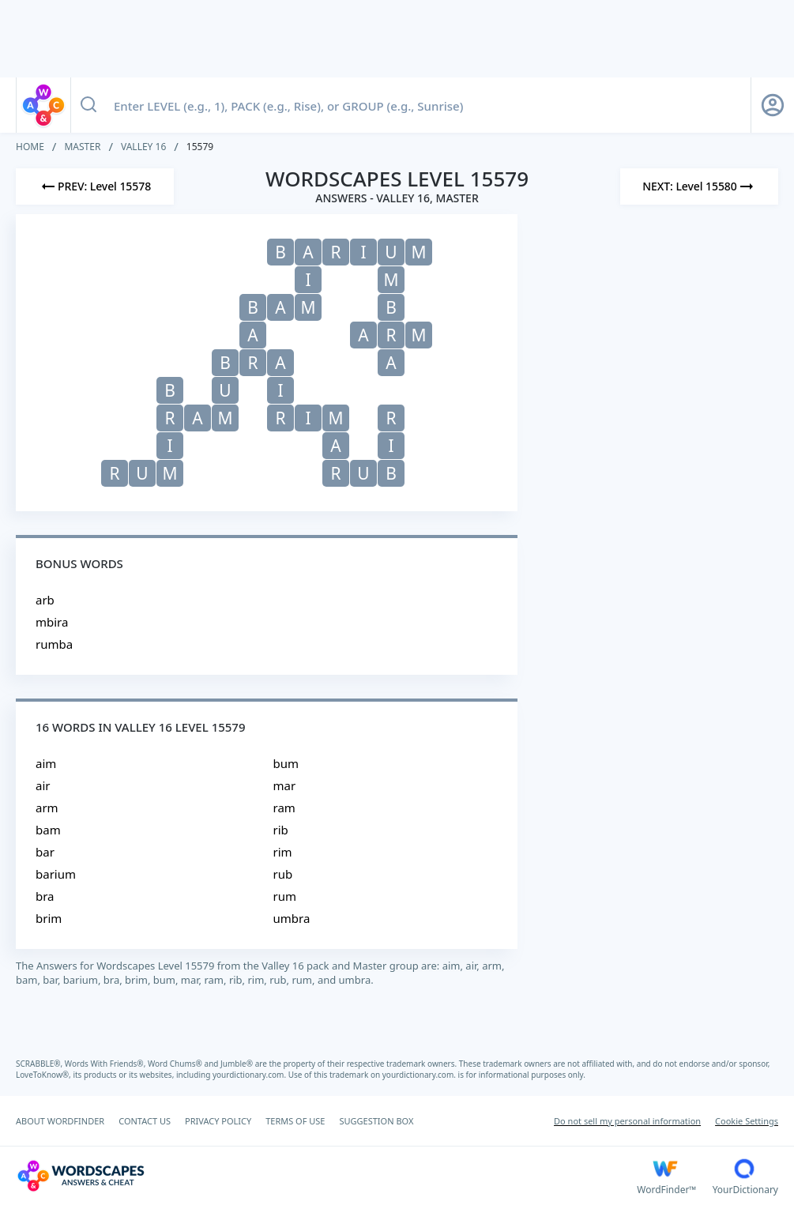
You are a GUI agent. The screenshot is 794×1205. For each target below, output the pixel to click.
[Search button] (88, 105)
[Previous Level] (95, 186)
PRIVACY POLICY (218, 1121)
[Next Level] (699, 186)
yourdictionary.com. (250, 1074)
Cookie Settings (746, 1121)
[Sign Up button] (773, 105)
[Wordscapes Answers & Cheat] (326, 1175)
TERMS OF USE (295, 1121)
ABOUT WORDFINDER (60, 1121)
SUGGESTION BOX (376, 1121)
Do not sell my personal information (627, 1121)
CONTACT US (145, 1121)
